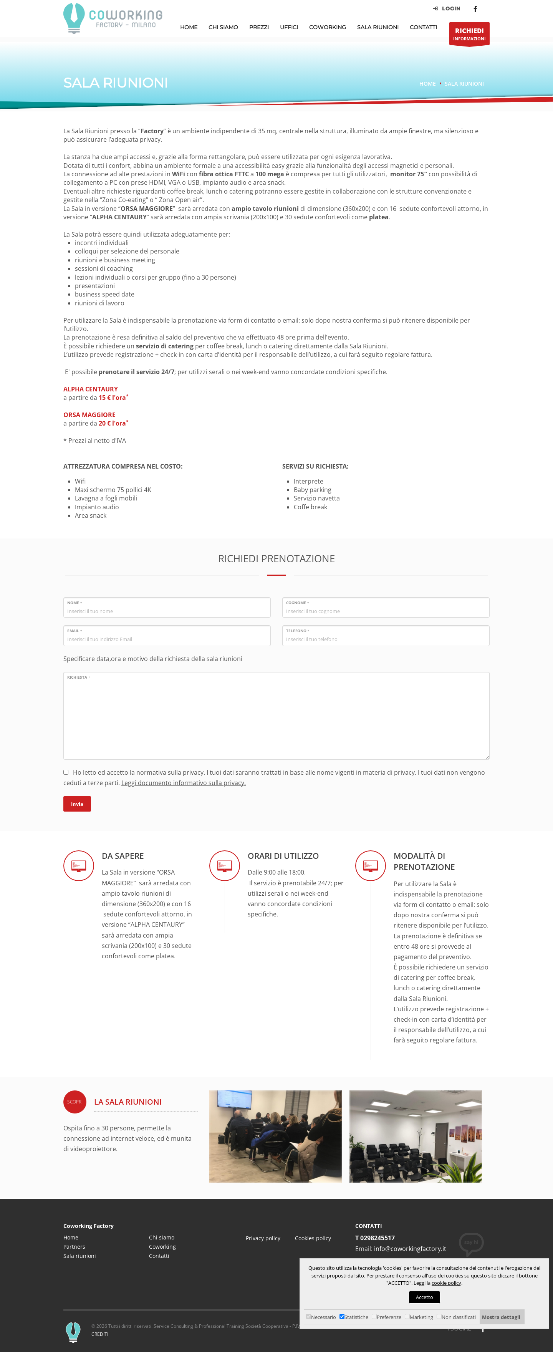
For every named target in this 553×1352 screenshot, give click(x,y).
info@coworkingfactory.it (410, 1248)
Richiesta (78, 677)
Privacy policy (263, 1238)
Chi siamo (161, 1237)
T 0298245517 (375, 1238)
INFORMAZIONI (469, 35)
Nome (74, 602)
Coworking (327, 27)
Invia (77, 803)
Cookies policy (313, 1238)
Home (188, 27)
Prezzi (259, 27)
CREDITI (99, 1334)
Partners (74, 1246)
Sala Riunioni (378, 27)
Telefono (297, 630)
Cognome (297, 602)
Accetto (424, 1297)
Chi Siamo (223, 27)
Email (74, 630)
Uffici (289, 27)
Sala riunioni (464, 83)
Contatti (423, 27)
